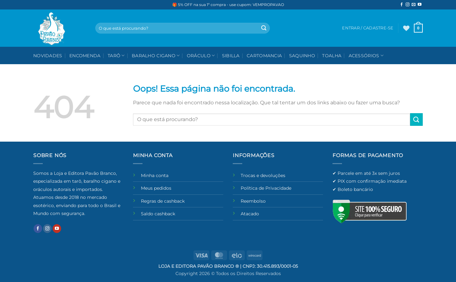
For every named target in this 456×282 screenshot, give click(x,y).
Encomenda (85, 55)
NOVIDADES (47, 55)
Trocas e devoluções (263, 175)
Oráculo (201, 55)
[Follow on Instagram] (407, 5)
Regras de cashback (163, 201)
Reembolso (253, 201)
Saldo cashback (158, 214)
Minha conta (154, 175)
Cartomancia (264, 55)
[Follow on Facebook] (401, 5)
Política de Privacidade (266, 188)
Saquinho (302, 55)
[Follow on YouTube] (419, 5)
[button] (418, 28)
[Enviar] (263, 28)
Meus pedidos (156, 188)
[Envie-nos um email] (413, 5)
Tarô (116, 55)
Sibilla (231, 55)
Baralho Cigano (156, 55)
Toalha (331, 55)
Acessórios (366, 55)
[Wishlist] (406, 28)
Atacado (250, 214)
